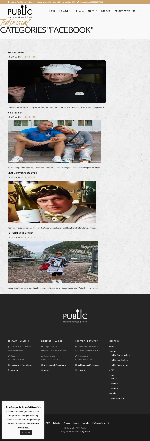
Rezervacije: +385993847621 (90, 2)
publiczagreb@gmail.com (21, 365)
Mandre (114, 388)
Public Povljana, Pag (119, 365)
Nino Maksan (15, 112)
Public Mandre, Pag (119, 360)
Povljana (114, 383)
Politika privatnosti (125, 11)
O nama (80, 11)
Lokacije (63, 11)
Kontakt (105, 11)
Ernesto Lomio (16, 52)
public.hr (14, 370)
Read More (31, 57)
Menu (91, 11)
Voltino (114, 378)
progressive (85, 431)
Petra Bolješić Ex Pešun (20, 232)
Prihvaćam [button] (26, 432)
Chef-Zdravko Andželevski (22, 172)
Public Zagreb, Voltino (120, 355)
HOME (52, 11)
